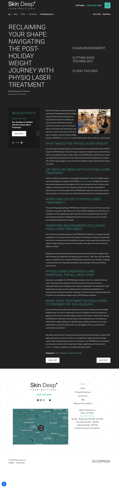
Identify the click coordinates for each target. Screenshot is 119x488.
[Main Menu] (107, 5)
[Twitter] (47, 400)
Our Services (83, 396)
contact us (50, 347)
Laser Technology (75, 353)
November (33, 14)
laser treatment (65, 138)
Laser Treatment (61, 353)
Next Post (103, 360)
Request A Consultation (83, 403)
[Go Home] (10, 14)
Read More (19, 134)
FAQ (82, 400)
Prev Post (52, 360)
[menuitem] (82, 388)
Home (83, 388)
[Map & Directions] (87, 416)
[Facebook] (44, 400)
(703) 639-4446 (94, 5)
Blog (15, 14)
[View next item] (22, 143)
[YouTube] (50, 400)
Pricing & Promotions (83, 392)
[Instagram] (41, 400)
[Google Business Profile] (38, 400)
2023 (23, 14)
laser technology (85, 181)
